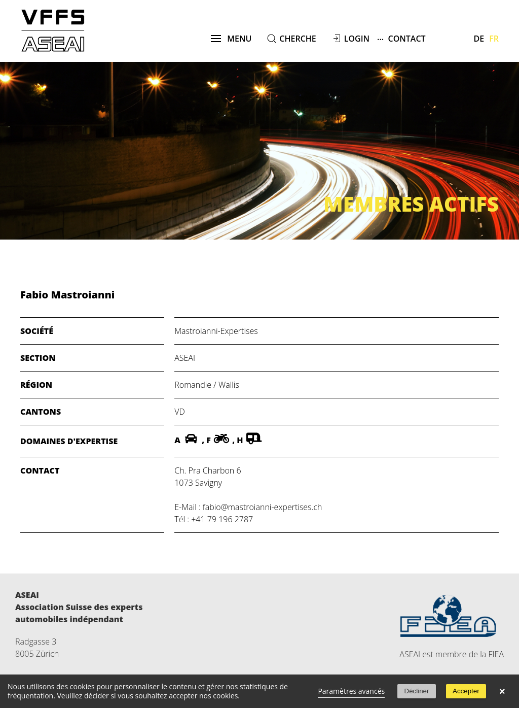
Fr (494, 38)
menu (231, 38)
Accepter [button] (466, 691)
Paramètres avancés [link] (351, 691)
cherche (297, 38)
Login (356, 38)
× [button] (502, 691)
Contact (401, 38)
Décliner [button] (416, 691)
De (479, 38)
